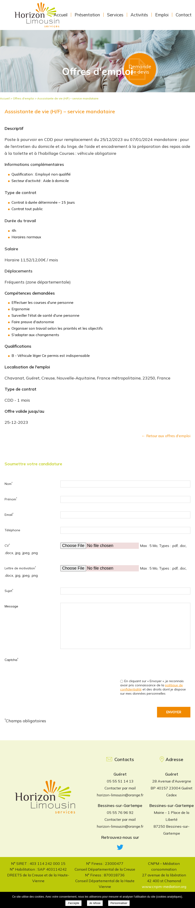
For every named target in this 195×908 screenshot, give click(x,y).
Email (9, 514)
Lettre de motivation (20, 568)
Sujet (9, 590)
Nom (8, 483)
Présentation (87, 15)
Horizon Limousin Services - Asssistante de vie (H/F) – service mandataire (37, 15)
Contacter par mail (120, 788)
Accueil (60, 15)
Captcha (11, 659)
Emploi (162, 15)
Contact (184, 15)
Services (115, 15)
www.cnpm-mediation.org (164, 886)
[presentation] (155, 665)
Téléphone (12, 530)
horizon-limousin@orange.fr (120, 795)
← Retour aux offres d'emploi (166, 435)
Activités (139, 15)
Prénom (11, 499)
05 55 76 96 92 (120, 812)
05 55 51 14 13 (120, 781)
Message (11, 606)
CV (7, 545)
